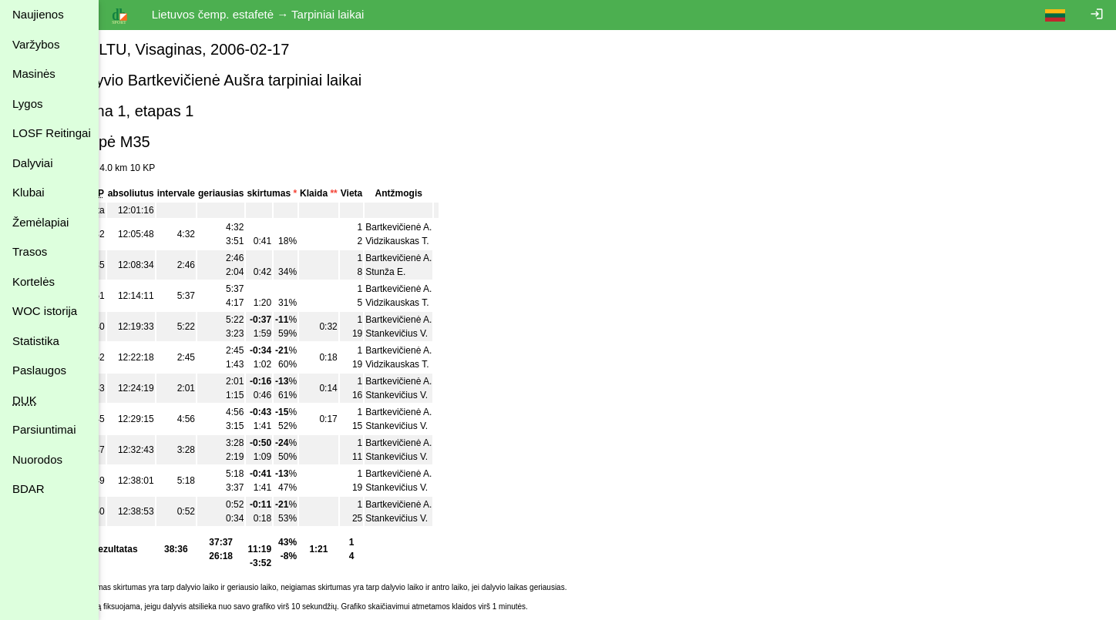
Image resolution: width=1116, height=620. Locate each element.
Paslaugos (39, 370)
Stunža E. (424, 271)
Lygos (27, 103)
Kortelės (33, 281)
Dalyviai (32, 162)
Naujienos (38, 14)
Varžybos (35, 44)
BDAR (28, 488)
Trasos (29, 251)
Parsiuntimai (44, 429)
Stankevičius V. (435, 333)
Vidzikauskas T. (435, 241)
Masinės (33, 73)
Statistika (35, 340)
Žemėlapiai (40, 222)
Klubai (28, 192)
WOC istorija (44, 310)
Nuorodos (37, 459)
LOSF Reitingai (51, 132)
